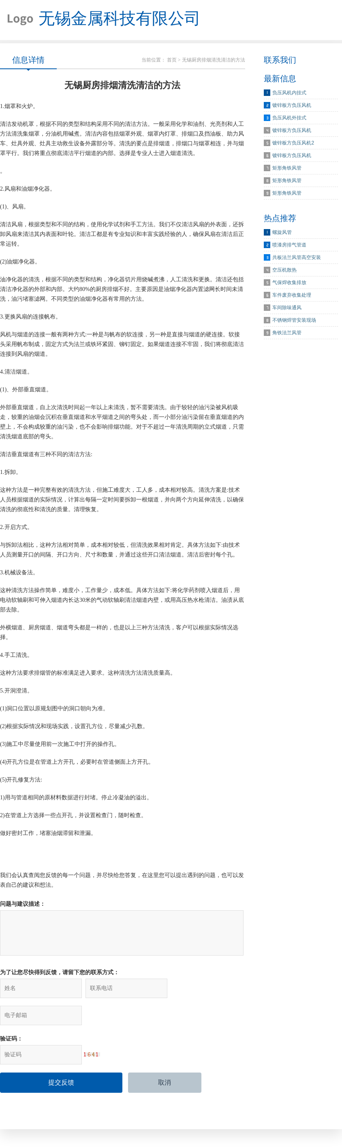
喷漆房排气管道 (289, 245)
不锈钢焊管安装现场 (294, 320)
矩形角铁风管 (286, 168)
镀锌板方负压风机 (291, 105)
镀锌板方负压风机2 (293, 143)
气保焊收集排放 (289, 283)
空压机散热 (284, 270)
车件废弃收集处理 (291, 295)
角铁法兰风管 (286, 333)
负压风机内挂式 (289, 93)
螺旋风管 (282, 233)
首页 (172, 60)
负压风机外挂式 (289, 118)
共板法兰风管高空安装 (296, 258)
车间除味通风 (286, 308)
